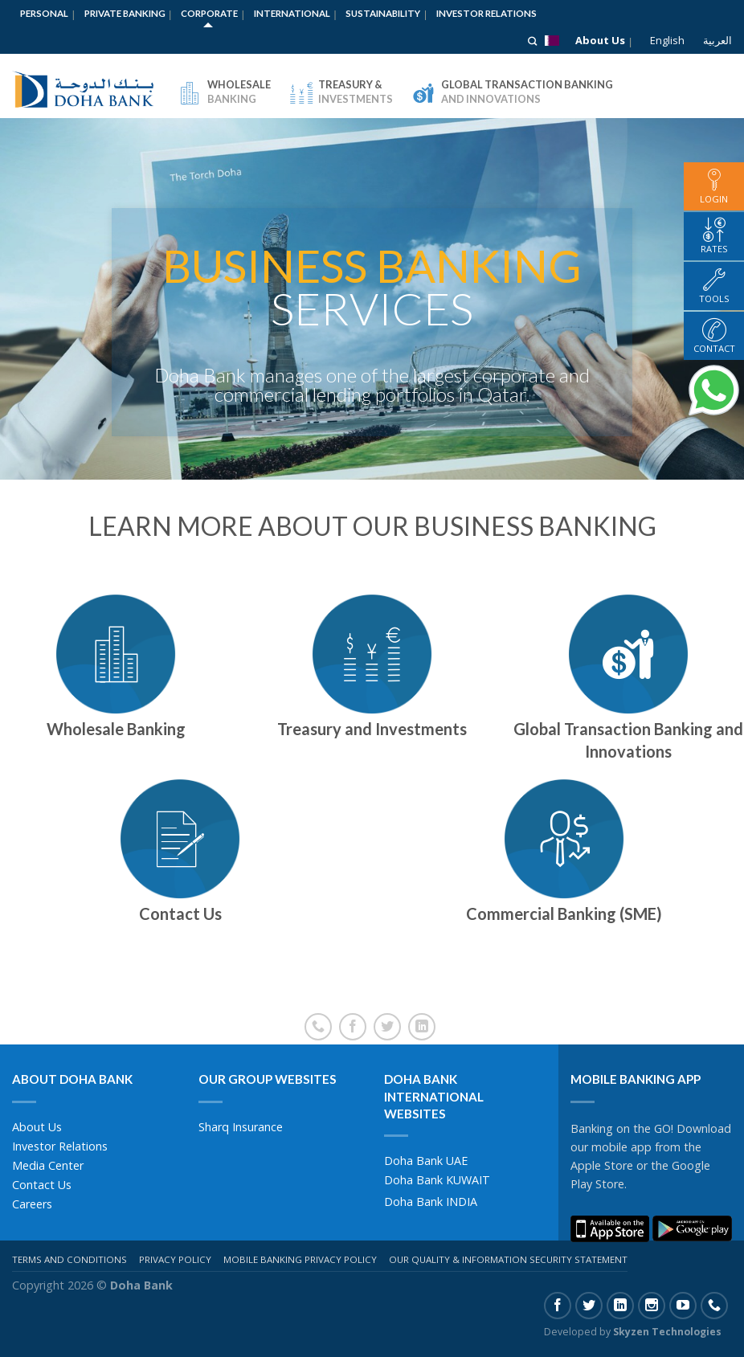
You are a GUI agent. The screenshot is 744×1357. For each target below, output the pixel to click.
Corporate (209, 13)
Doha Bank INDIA (430, 1201)
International (292, 13)
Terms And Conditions (69, 1259)
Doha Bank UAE (426, 1160)
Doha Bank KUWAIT (437, 1179)
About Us (600, 40)
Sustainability (382, 13)
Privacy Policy (175, 1259)
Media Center (48, 1165)
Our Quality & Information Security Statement (508, 1259)
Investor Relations (486, 13)
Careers (32, 1204)
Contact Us (42, 1184)
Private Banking (125, 13)
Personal (44, 13)
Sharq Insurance (240, 1126)
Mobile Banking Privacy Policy (300, 1259)
